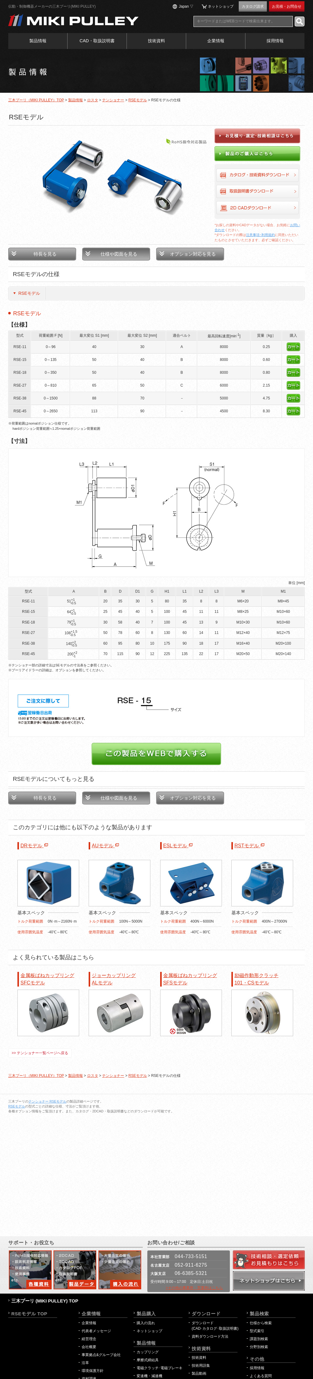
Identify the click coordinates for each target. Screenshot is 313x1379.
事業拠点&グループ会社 (101, 1355)
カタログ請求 (253, 6)
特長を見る (45, 254)
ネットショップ (221, 6)
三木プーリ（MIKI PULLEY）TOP (36, 100)
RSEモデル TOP (29, 1313)
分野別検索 (259, 1347)
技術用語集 (201, 1365)
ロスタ (92, 100)
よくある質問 (261, 1376)
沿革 (85, 1363)
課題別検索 (259, 1339)
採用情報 (275, 40)
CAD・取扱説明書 (96, 40)
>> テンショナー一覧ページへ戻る (40, 1053)
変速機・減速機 (149, 1376)
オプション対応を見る (193, 254)
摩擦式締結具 (148, 1360)
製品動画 (199, 1373)
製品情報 (37, 40)
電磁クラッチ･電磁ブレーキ (159, 1368)
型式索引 (257, 1331)
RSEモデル (137, 100)
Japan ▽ (186, 6)
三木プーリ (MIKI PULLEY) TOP (44, 1300)
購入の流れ (146, 1323)
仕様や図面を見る (119, 254)
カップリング (148, 1352)
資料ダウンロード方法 (210, 1336)
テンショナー (113, 100)
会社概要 (89, 1347)
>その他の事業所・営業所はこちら (194, 1288)
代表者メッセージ (96, 1331)
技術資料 (156, 40)
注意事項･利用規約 (260, 235)
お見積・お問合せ (286, 6)
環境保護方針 (94, 1371)
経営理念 (89, 1339)
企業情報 (215, 40)
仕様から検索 (261, 1323)
